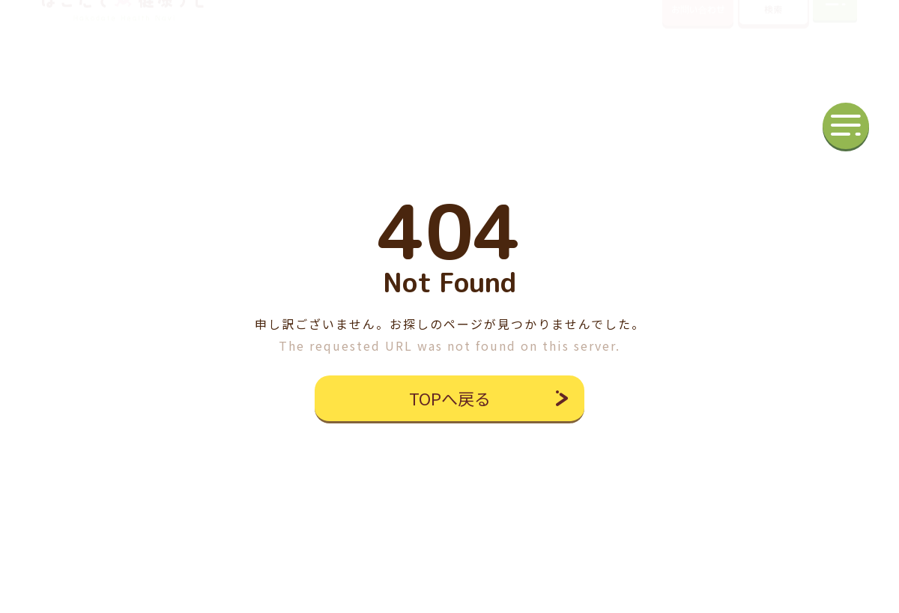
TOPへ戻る (450, 398)
